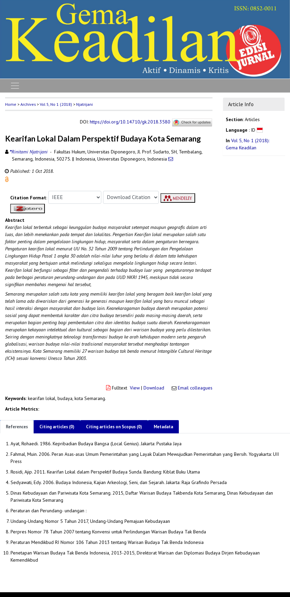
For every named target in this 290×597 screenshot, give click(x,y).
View (135, 388)
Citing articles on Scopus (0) (114, 427)
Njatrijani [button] (84, 104)
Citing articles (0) (56, 427)
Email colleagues (195, 388)
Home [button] (10, 104)
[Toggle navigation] (14, 86)
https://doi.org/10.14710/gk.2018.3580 (130, 122)
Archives (28, 104)
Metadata (163, 427)
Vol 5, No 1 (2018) (56, 104)
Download (153, 388)
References (17, 427)
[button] (6, 179)
